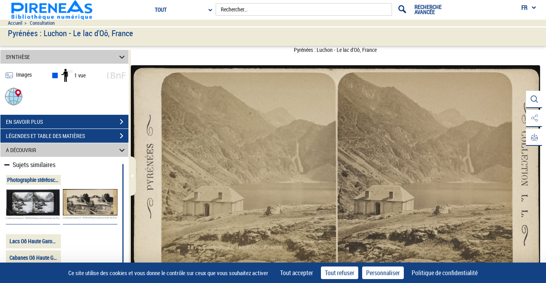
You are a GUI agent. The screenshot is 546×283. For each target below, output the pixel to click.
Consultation (42, 23)
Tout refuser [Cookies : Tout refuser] (339, 272)
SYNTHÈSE (66, 57)
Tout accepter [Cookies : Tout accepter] (296, 272)
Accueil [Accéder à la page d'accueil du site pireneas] (15, 23)
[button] (14, 96)
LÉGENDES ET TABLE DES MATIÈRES (67, 136)
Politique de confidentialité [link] (445, 272)
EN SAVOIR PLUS (67, 121)
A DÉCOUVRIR (66, 150)
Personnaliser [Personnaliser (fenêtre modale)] (383, 272)
